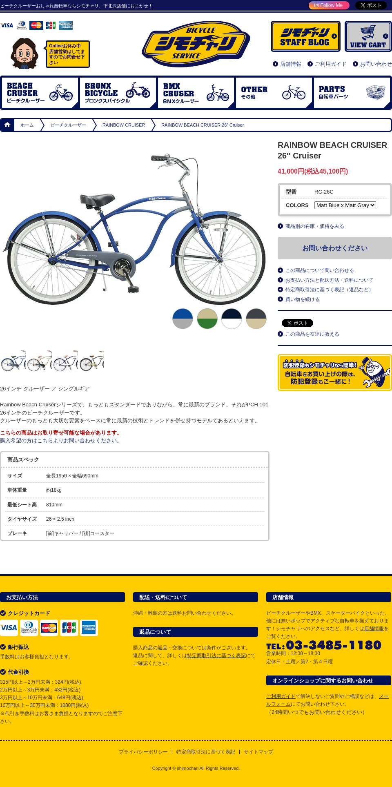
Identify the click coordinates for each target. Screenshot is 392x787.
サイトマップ (258, 752)
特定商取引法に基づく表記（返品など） (329, 289)
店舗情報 (290, 64)
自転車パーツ (352, 93)
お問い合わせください (335, 248)
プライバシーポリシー (143, 752)
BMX (196, 93)
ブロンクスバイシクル (118, 93)
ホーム (7, 125)
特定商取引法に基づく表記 (216, 655)
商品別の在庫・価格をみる (314, 226)
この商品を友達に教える (312, 334)
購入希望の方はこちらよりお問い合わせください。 (61, 440)
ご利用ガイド (331, 64)
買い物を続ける (302, 299)
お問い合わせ (376, 64)
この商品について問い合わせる (319, 270)
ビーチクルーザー (40, 93)
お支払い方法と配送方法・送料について (329, 280)
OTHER (274, 93)
